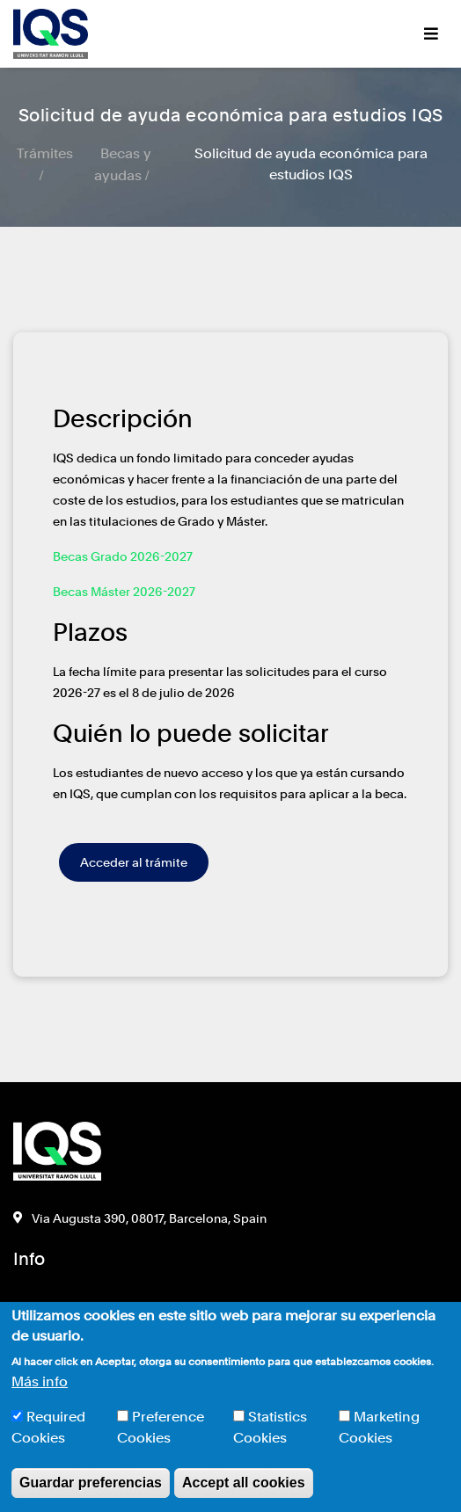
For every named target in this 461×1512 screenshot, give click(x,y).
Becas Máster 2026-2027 (124, 592)
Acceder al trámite (133, 862)
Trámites (45, 153)
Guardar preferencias (90, 1482)
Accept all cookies (243, 1482)
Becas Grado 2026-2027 (123, 556)
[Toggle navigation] (431, 33)
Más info (39, 1381)
